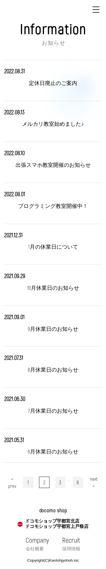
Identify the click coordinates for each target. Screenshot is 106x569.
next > (94, 482)
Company (37, 544)
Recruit (71, 544)
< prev (12, 482)
